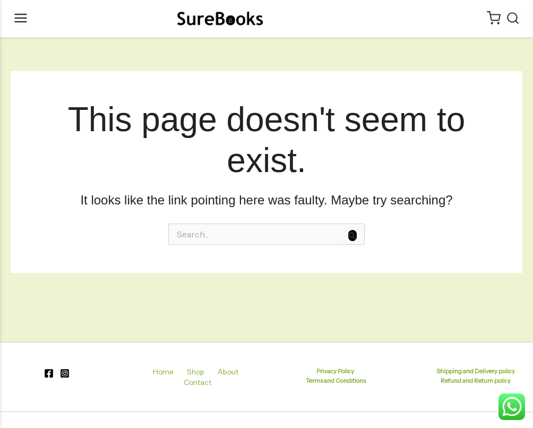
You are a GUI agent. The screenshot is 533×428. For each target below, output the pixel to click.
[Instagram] (65, 376)
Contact (239, 374)
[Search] (512, 18)
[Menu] (21, 18)
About (206, 374)
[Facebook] (49, 376)
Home (151, 374)
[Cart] (493, 18)
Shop (178, 374)
